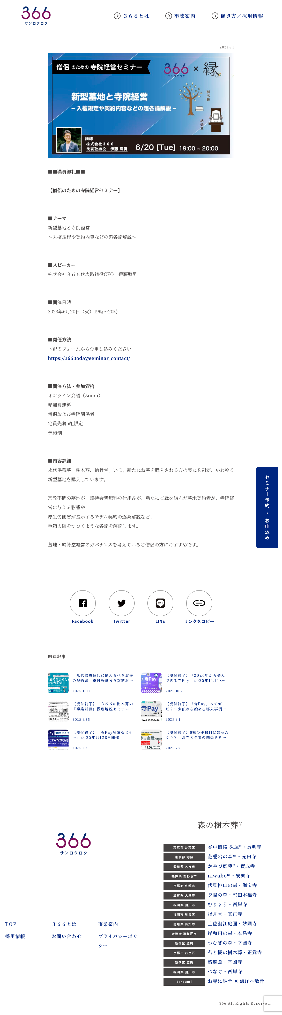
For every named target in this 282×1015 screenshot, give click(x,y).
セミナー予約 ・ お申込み (267, 507)
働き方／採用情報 (242, 15)
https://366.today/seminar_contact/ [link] (89, 358)
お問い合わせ (66, 936)
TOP (11, 923)
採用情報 (15, 936)
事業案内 (185, 15)
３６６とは (136, 15)
